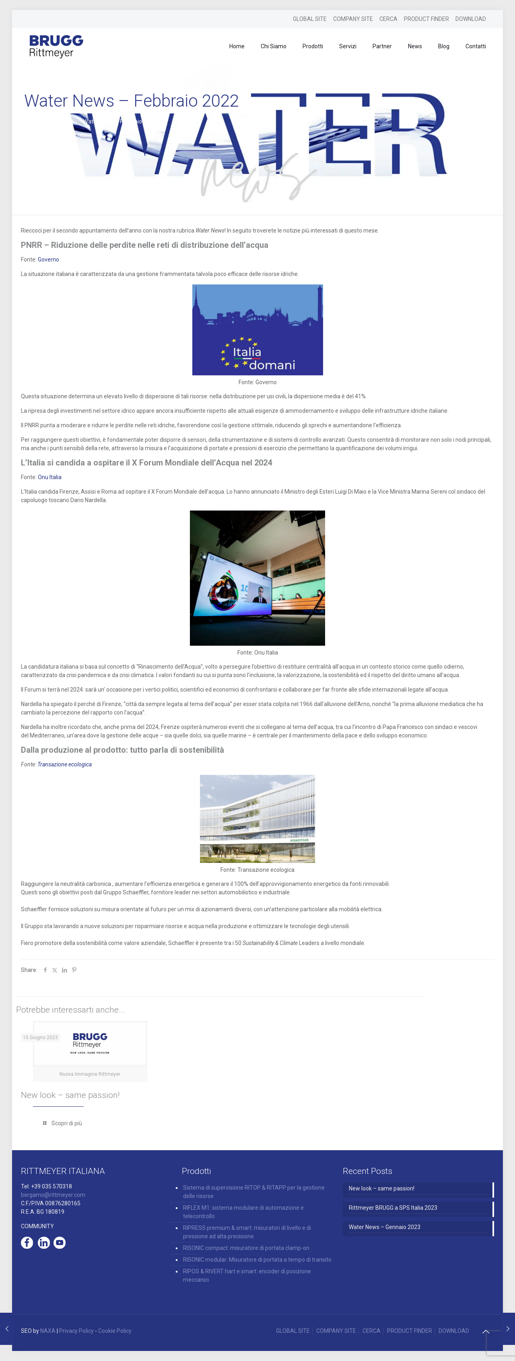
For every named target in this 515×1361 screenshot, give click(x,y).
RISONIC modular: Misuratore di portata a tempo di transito (257, 1259)
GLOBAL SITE (310, 19)
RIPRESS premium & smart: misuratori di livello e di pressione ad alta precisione (247, 1232)
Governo (48, 259)
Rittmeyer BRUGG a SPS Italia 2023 (393, 1208)
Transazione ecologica (64, 764)
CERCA (388, 19)
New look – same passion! (70, 1095)
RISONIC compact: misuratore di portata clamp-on (246, 1248)
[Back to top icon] (485, 1331)
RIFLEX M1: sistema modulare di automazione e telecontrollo (243, 1212)
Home (31, 121)
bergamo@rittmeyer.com (53, 1195)
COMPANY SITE (353, 19)
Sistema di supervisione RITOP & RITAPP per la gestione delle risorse (254, 1191)
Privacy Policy (76, 1331)
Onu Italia (50, 477)
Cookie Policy (115, 1331)
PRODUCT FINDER (426, 19)
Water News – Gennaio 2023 (384, 1227)
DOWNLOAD (470, 19)
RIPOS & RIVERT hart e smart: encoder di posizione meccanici (247, 1275)
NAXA (48, 1331)
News (61, 121)
